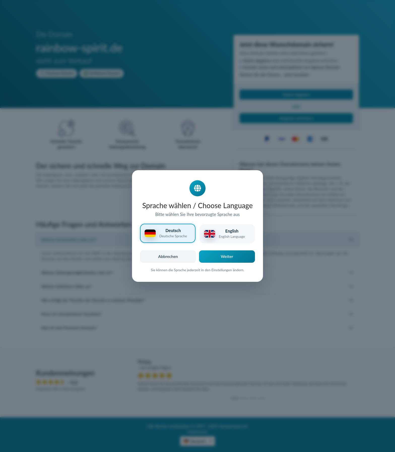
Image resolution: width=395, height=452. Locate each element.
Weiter (227, 256)
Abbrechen (168, 256)
